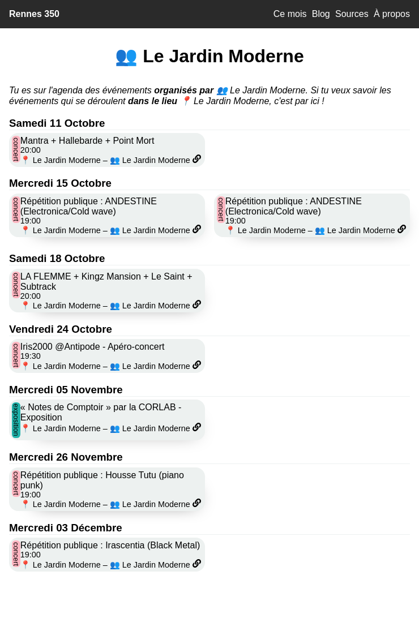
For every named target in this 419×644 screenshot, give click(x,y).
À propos (392, 14)
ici (315, 101)
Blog (321, 14)
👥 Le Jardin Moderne (150, 160)
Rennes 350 (34, 14)
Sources (352, 14)
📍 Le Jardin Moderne (60, 160)
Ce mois (290, 14)
